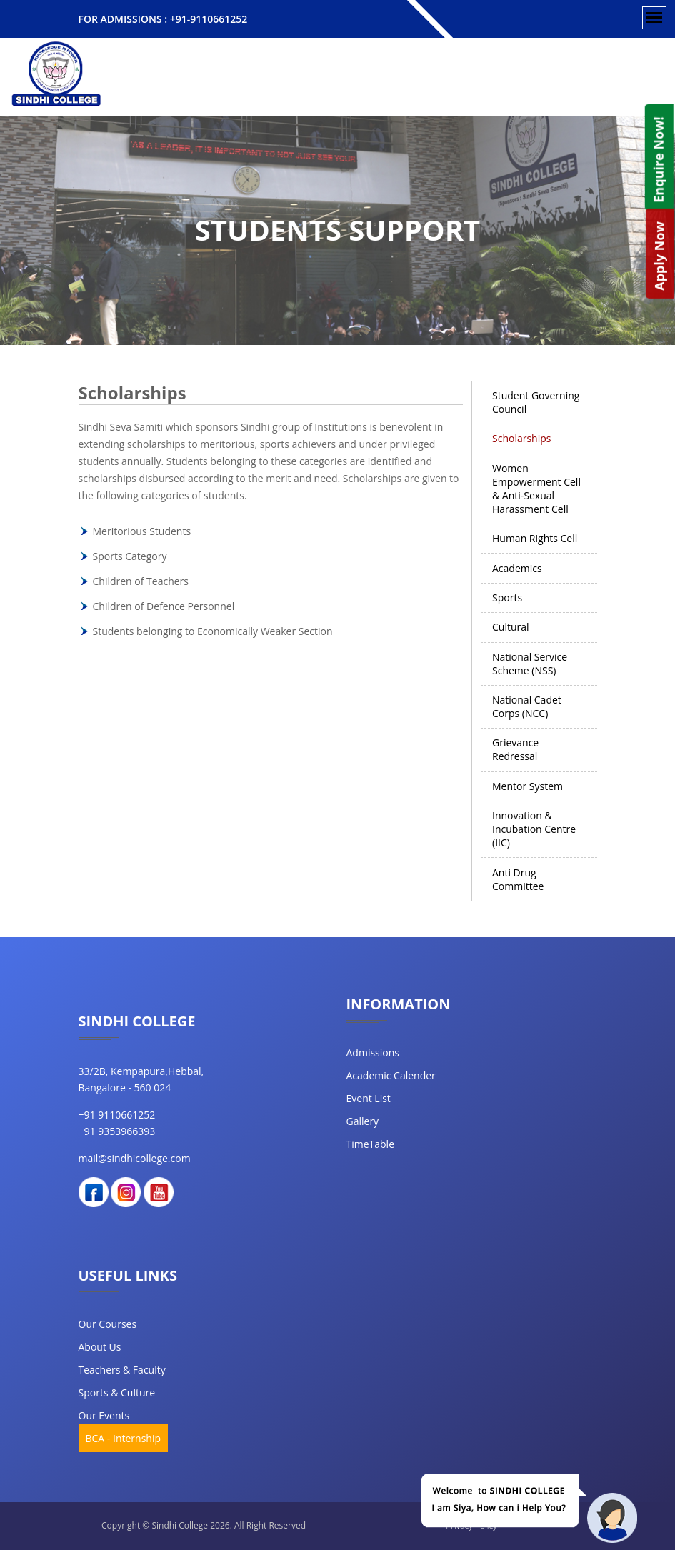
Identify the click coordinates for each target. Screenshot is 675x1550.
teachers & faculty (122, 1369)
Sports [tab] (507, 597)
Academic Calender (391, 1075)
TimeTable (370, 1144)
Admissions (372, 1052)
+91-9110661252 (209, 19)
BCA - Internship (123, 1438)
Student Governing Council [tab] (535, 402)
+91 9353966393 (117, 1131)
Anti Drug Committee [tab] (518, 879)
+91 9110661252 (117, 1114)
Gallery (362, 1121)
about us (100, 1347)
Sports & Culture (117, 1392)
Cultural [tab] (510, 627)
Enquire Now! (657, 159)
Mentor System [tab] (527, 786)
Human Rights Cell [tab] (534, 538)
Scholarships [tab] (521, 438)
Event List (368, 1098)
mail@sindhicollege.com (135, 1158)
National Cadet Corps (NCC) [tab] (526, 706)
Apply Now (659, 256)
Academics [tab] (517, 568)
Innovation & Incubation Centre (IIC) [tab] (534, 829)
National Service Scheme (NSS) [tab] (529, 663)
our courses (108, 1324)
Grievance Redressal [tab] (515, 749)
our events (104, 1415)
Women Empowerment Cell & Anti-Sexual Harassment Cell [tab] (536, 488)
